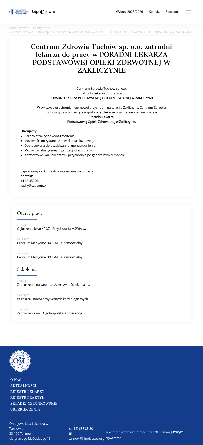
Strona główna (19, 28)
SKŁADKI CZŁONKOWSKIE (33, 403)
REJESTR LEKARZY (27, 392)
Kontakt (154, 12)
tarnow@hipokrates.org (86, 437)
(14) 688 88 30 (81, 428)
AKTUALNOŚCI (23, 386)
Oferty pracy (41, 28)
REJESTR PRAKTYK (27, 397)
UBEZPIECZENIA (25, 409)
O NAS (15, 380)
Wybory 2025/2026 (129, 12)
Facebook (172, 12)
